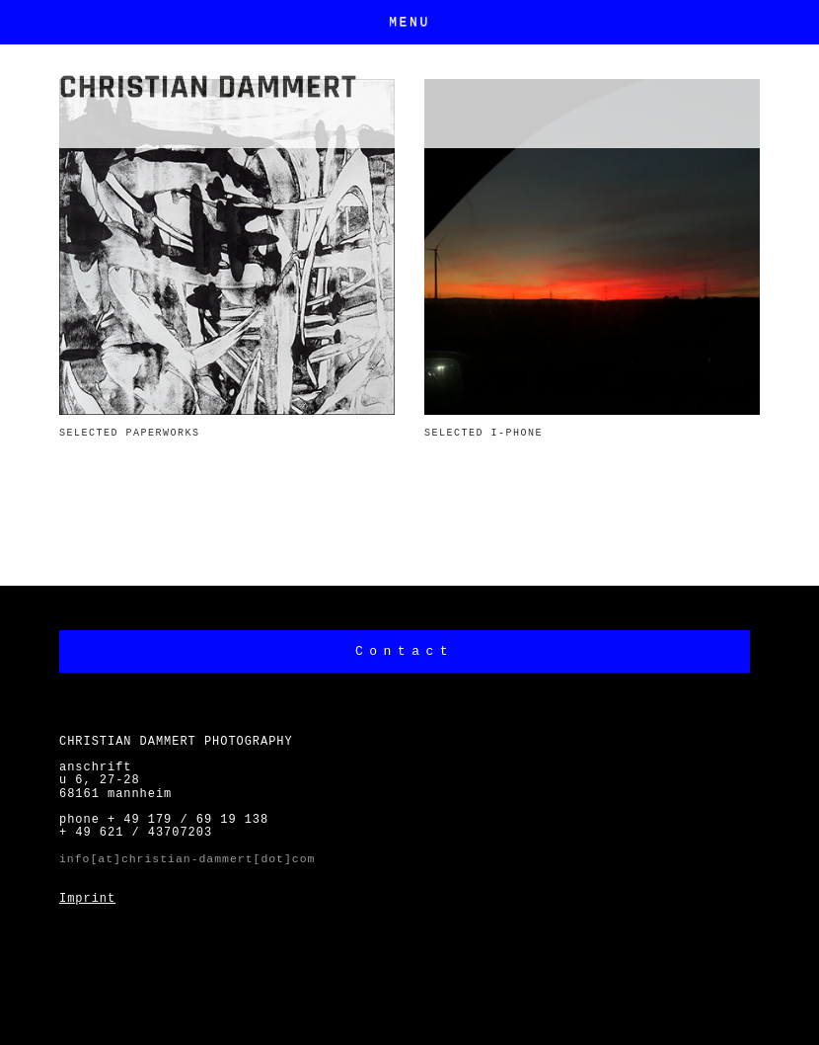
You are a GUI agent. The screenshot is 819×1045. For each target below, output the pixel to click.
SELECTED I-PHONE (483, 433)
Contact (404, 651)
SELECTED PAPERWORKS (129, 433)
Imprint (87, 899)
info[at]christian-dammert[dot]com (187, 858)
